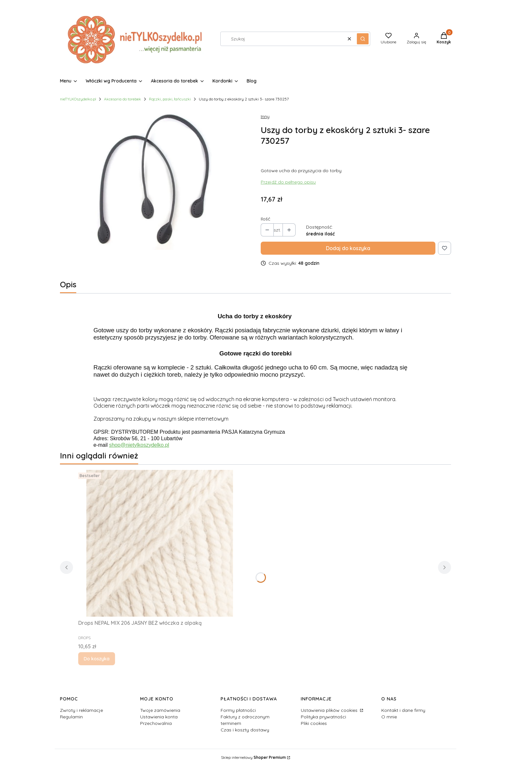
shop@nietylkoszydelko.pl (139, 445)
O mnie (389, 717)
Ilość (265, 219)
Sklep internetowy (253, 757)
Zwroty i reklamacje (81, 710)
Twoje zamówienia (160, 710)
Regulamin (71, 717)
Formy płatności (238, 710)
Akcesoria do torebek (122, 99)
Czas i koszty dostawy (245, 730)
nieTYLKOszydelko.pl (78, 99)
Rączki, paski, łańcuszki (170, 99)
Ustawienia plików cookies (330, 710)
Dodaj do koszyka (348, 248)
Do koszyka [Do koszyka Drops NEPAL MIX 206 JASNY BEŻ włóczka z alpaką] (97, 659)
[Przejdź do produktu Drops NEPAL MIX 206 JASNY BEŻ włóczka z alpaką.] (159, 543)
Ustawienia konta (159, 717)
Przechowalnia (156, 723)
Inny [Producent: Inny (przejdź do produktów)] (265, 116)
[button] (363, 38)
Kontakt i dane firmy (403, 710)
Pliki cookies (314, 723)
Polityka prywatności (323, 717)
